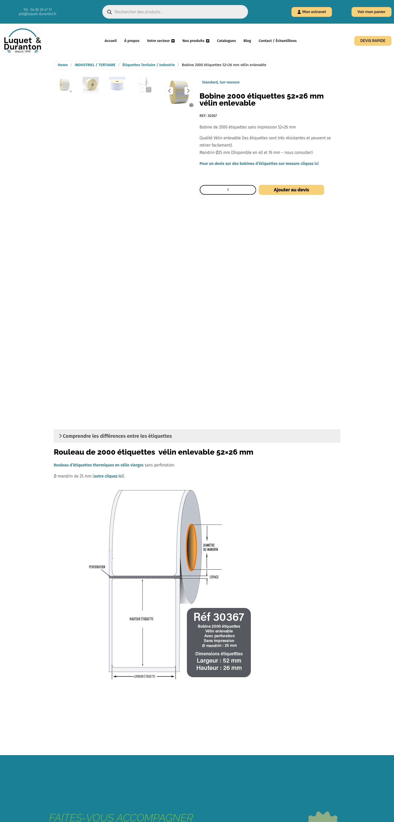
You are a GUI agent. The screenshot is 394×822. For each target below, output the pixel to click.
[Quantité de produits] (228, 190)
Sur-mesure (229, 82)
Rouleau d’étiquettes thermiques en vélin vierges (98, 465)
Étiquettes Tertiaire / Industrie (148, 65)
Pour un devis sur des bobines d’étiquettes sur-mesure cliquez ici (259, 163)
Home (63, 65)
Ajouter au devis (291, 189)
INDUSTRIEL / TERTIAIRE (95, 65)
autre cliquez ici (108, 476)
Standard (210, 82)
